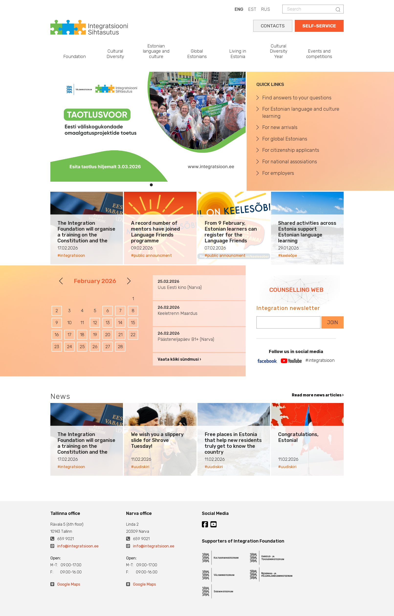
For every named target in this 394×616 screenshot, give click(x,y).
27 (107, 346)
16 (57, 334)
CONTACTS (273, 26)
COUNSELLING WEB (296, 289)
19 (95, 334)
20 (107, 334)
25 (82, 346)
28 (120, 346)
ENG (239, 9)
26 (95, 346)
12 (95, 322)
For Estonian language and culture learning (300, 112)
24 (69, 346)
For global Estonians (284, 139)
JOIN (332, 322)
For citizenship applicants (290, 150)
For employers (278, 173)
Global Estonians (197, 53)
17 (69, 334)
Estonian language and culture (156, 51)
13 (108, 322)
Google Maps (68, 584)
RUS (265, 9)
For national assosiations (289, 162)
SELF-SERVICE (319, 26)
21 (120, 334)
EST (252, 9)
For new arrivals (279, 127)
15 (133, 322)
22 (133, 334)
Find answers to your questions (296, 98)
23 (56, 346)
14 (120, 322)
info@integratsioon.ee (77, 546)
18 (82, 334)
